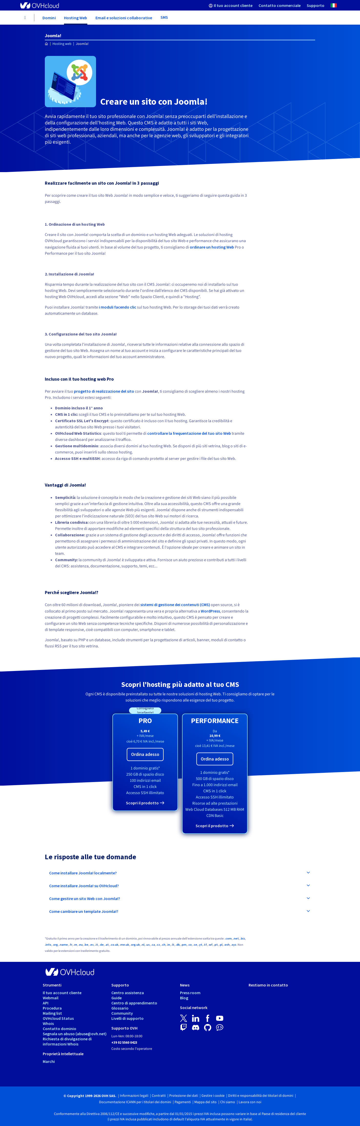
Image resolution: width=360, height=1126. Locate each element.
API (45, 1002)
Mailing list (52, 1013)
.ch (163, 944)
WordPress (210, 611)
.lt (172, 944)
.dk (178, 944)
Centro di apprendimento (134, 1002)
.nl (142, 944)
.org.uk (135, 944)
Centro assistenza (127, 992)
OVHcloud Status (58, 1018)
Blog (184, 997)
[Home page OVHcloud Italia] (46, 44)
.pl (221, 944)
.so (190, 944)
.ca (153, 944)
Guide (116, 997)
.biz (242, 938)
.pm (183, 944)
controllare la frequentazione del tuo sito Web (189, 433)
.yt (200, 944)
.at (107, 944)
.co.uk (114, 944)
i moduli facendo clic (117, 307)
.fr (70, 944)
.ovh (227, 944)
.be (86, 944)
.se (195, 944)
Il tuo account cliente (62, 992)
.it (96, 944)
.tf (205, 944)
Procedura (52, 1008)
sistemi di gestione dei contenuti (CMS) (175, 604)
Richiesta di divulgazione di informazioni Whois (67, 1041)
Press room (190, 992)
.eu (80, 944)
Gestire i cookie (213, 1095)
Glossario (120, 1008)
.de (101, 944)
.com (228, 938)
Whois (48, 1023)
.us (148, 944)
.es (92, 944)
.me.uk (124, 944)
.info (48, 944)
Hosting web (61, 44)
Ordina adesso (145, 754)
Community (122, 1013)
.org (55, 944)
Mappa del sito (205, 1102)
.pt (216, 944)
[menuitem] (230, 5)
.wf (210, 944)
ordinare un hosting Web (212, 247)
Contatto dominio (59, 1028)
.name (63, 944)
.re (75, 944)
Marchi (49, 1061)
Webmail (50, 997)
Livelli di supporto (127, 1018)
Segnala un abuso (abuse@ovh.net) (75, 1033)
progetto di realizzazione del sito (104, 391)
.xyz (233, 944)
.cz (158, 944)
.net (236, 938)
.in (168, 944)
